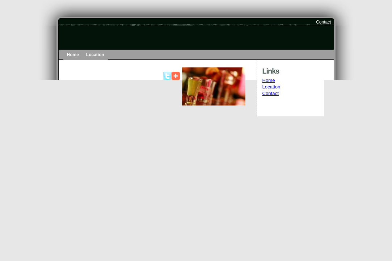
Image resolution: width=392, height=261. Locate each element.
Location (95, 54)
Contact (323, 22)
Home (73, 54)
